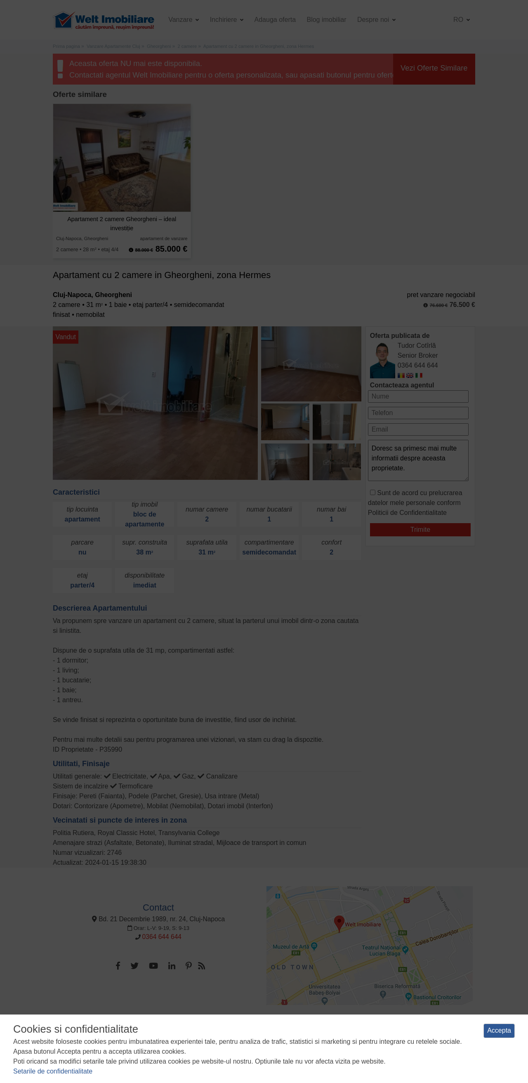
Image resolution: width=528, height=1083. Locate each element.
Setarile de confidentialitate (52, 1071)
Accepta (499, 1030)
